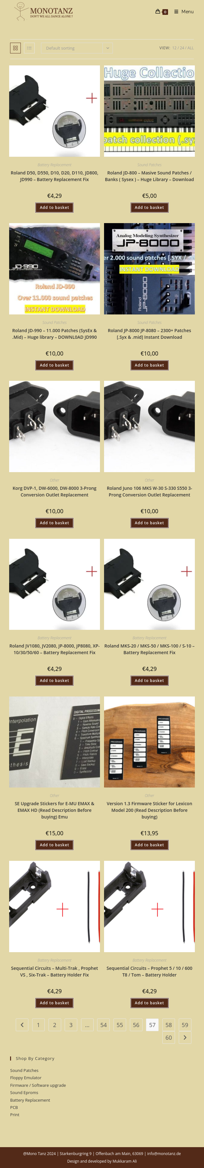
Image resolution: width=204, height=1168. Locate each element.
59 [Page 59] (185, 1025)
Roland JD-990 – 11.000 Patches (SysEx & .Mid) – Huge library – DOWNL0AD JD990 (54, 333)
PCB (14, 1107)
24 (182, 48)
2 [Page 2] (54, 1025)
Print (14, 1114)
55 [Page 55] (120, 1025)
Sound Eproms (24, 1092)
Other (54, 480)
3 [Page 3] (71, 1025)
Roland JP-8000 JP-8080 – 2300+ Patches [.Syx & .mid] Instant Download (149, 333)
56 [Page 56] (136, 1025)
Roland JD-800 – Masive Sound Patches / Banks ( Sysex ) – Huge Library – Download (149, 176)
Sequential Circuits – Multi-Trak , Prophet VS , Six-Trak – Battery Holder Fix (54, 971)
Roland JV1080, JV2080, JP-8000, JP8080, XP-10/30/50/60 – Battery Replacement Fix (54, 649)
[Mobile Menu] (182, 11)
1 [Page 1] (38, 1025)
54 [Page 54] (103, 1025)
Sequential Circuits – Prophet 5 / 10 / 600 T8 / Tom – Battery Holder (149, 971)
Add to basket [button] (54, 207)
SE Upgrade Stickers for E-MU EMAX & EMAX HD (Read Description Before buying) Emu (55, 810)
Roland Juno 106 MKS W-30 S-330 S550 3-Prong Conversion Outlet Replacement (149, 491)
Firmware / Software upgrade (38, 1085)
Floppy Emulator (25, 1077)
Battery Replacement (54, 164)
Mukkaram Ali (125, 1161)
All (191, 48)
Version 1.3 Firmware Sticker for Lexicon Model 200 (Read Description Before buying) (149, 810)
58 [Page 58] (169, 1025)
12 (174, 48)
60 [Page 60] (169, 1037)
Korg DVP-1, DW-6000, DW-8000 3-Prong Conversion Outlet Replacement (54, 491)
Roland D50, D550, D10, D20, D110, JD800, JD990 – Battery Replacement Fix (54, 176)
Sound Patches (149, 164)
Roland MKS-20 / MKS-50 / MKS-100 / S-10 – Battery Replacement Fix (149, 649)
